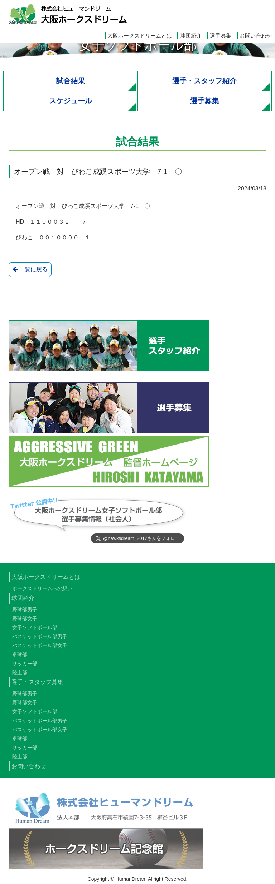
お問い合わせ (256, 36)
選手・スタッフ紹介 (204, 81)
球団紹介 (191, 36)
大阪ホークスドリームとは (139, 36)
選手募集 (220, 36)
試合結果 (70, 81)
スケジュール (70, 101)
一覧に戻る (30, 270)
